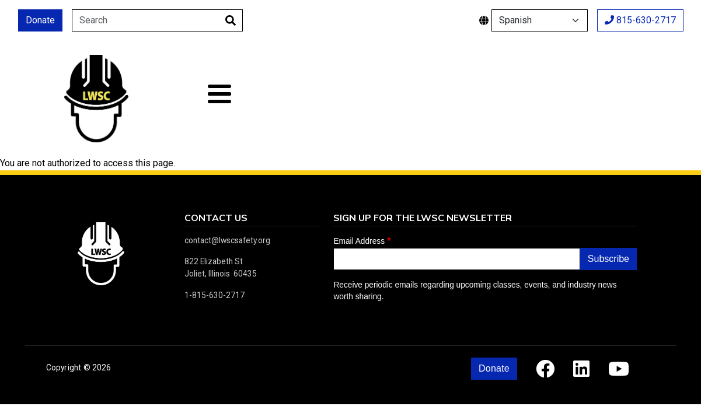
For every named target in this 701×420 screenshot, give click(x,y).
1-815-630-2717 (214, 295)
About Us (237, 98)
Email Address (359, 241)
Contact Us (645, 98)
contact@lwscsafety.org (227, 240)
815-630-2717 (640, 20)
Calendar (448, 98)
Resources (527, 98)
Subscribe (608, 259)
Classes (343, 98)
